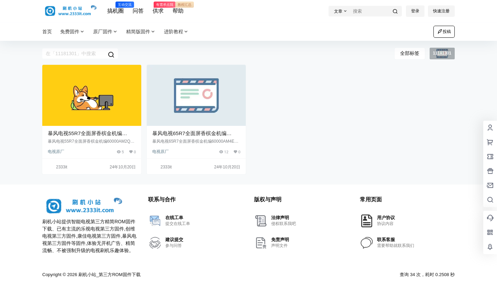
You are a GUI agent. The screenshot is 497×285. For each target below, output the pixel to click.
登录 (415, 11)
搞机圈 (115, 8)
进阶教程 (176, 31)
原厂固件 (105, 31)
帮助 (178, 8)
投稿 (444, 31)
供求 (158, 8)
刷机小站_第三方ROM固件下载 (108, 274)
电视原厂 (56, 151)
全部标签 (409, 53)
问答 (138, 11)
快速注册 (441, 11)
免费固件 (72, 31)
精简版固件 (141, 31)
